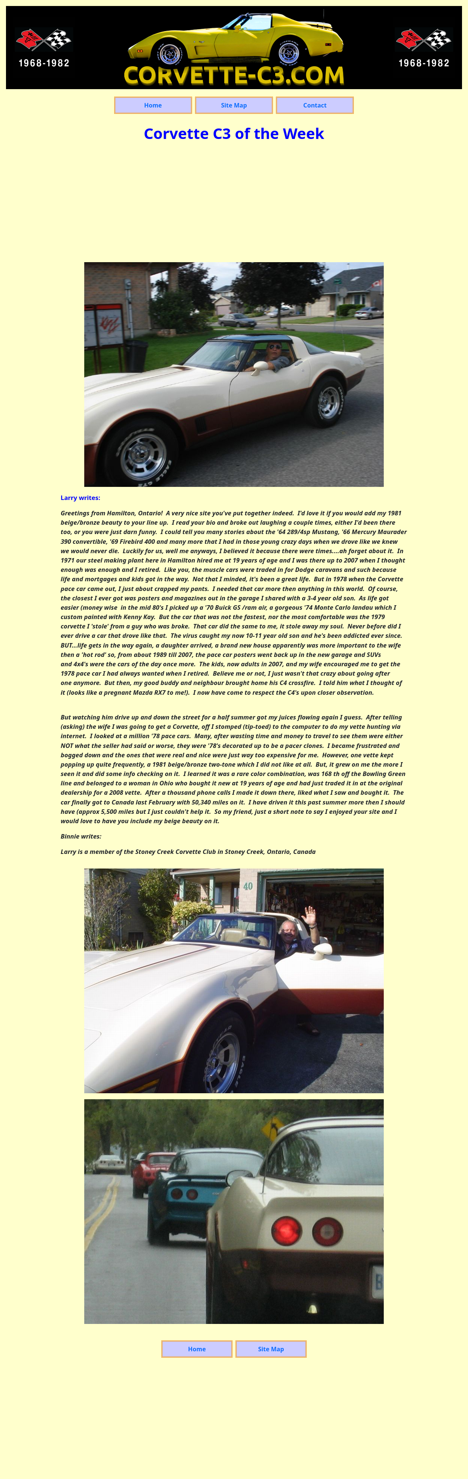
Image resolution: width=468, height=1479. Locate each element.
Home (153, 105)
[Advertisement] (234, 203)
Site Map (234, 105)
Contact (314, 105)
